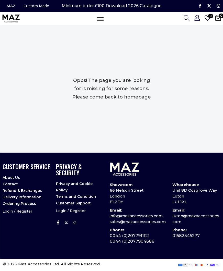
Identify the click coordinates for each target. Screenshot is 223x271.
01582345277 (186, 235)
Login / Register (17, 211)
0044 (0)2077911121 (129, 235)
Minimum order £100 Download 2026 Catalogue (111, 6)
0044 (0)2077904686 (132, 241)
